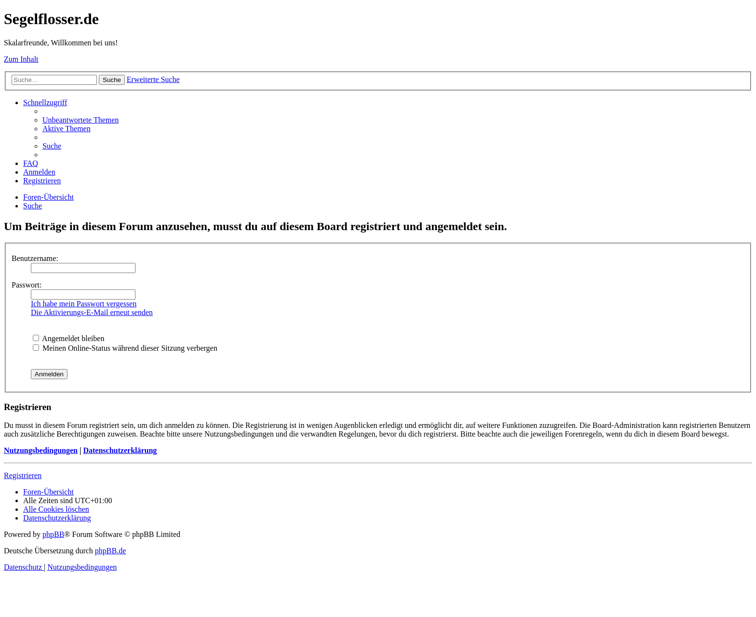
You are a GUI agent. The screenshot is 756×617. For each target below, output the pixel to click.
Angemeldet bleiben (68, 338)
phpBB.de (110, 551)
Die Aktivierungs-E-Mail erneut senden (92, 312)
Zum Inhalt (21, 59)
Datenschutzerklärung (120, 450)
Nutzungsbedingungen (41, 450)
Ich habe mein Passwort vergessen (83, 304)
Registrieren (22, 475)
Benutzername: (35, 258)
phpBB (53, 534)
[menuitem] (80, 120)
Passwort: (26, 285)
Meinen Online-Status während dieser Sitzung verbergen (125, 348)
